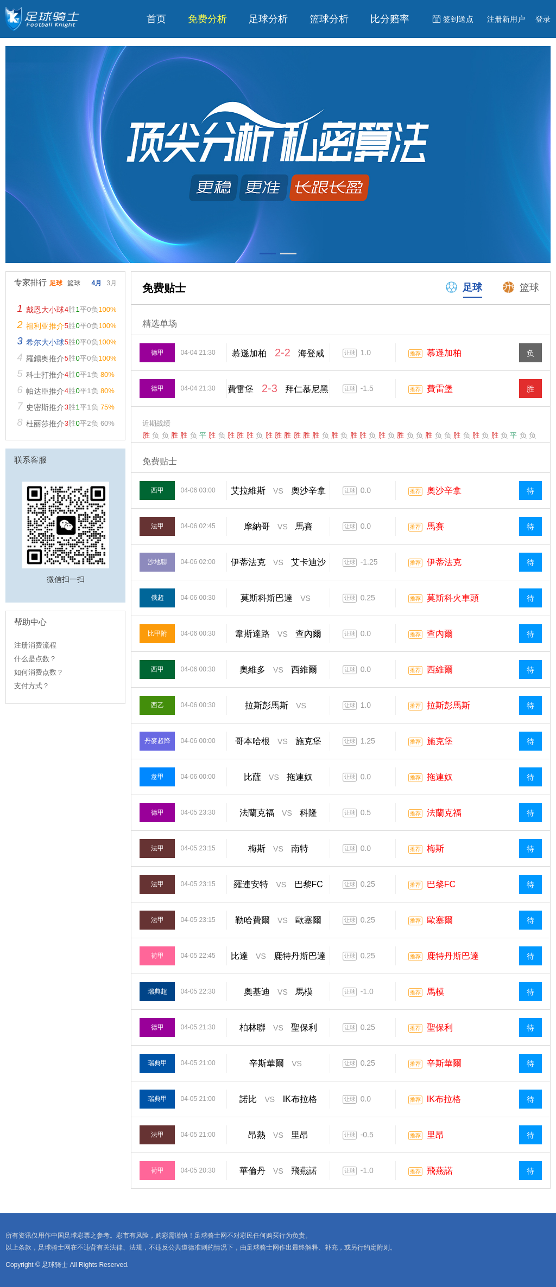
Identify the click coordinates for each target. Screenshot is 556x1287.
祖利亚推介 (45, 326)
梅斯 (435, 848)
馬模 (435, 991)
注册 (506, 19)
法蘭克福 (444, 812)
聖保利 (440, 1027)
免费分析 (207, 19)
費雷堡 (440, 388)
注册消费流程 (35, 645)
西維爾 (440, 669)
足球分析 (268, 19)
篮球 (520, 287)
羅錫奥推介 (45, 358)
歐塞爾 (440, 920)
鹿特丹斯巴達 (453, 956)
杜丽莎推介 (45, 423)
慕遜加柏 (444, 352)
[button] (268, 253)
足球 (463, 287)
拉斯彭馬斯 (448, 705)
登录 (543, 19)
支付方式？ (31, 686)
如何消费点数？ (39, 672)
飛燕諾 (440, 1170)
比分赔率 (389, 19)
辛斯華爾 (444, 1063)
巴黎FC (441, 884)
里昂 (435, 1134)
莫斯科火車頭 (453, 598)
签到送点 (458, 19)
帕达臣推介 (45, 391)
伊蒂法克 (444, 562)
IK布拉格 (444, 1099)
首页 (156, 19)
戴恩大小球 (45, 309)
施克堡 (440, 741)
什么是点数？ (35, 659)
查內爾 (440, 633)
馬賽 (435, 526)
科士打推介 (45, 374)
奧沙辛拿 (444, 490)
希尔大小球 (45, 342)
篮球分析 (329, 19)
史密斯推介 (45, 407)
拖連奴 (440, 777)
